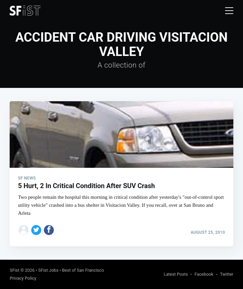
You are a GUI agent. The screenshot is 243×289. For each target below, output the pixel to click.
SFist (14, 270)
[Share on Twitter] (36, 230)
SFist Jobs (48, 270)
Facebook (203, 274)
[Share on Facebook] (49, 230)
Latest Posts (176, 274)
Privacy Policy (23, 278)
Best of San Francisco (83, 270)
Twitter (226, 274)
